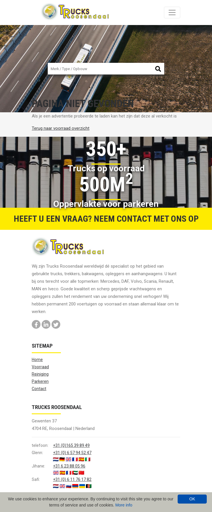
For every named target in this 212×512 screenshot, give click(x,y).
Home (37, 359)
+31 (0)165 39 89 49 (71, 445)
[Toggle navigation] (172, 12)
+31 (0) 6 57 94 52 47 (72, 452)
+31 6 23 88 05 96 (69, 466)
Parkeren (40, 381)
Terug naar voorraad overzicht (60, 128)
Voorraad (40, 367)
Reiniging (40, 374)
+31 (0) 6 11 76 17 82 (72, 479)
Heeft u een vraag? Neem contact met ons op (106, 219)
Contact (39, 388)
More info (123, 505)
